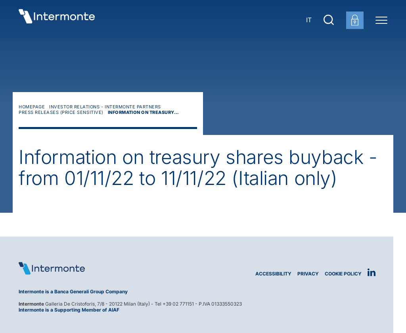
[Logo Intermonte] (108, 268)
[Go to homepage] (57, 20)
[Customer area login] (355, 20)
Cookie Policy (343, 273)
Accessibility (273, 273)
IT (309, 20)
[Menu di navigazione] (381, 20)
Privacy (308, 273)
